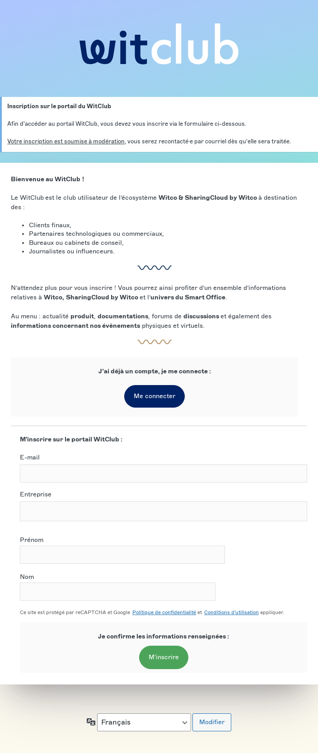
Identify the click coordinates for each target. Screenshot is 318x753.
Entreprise (35, 494)
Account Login (159, 44)
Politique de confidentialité (164, 612)
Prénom (122, 550)
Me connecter (154, 396)
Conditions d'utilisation (231, 612)
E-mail (30, 457)
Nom (117, 587)
